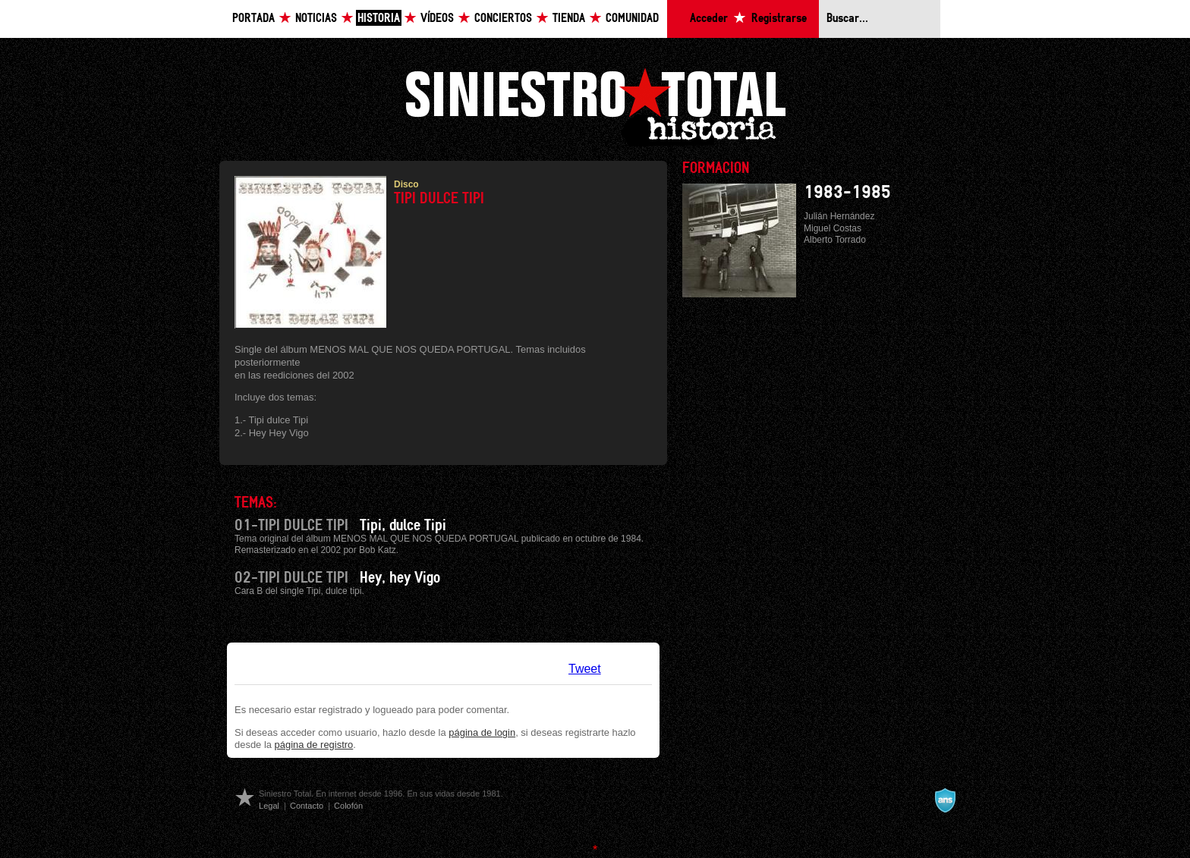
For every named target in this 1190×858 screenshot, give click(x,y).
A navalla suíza (944, 800)
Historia (378, 18)
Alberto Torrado (835, 239)
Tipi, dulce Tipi (403, 526)
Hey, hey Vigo (400, 578)
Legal (269, 805)
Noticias (316, 18)
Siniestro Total (595, 105)
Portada (253, 18)
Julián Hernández (839, 216)
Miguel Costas (832, 228)
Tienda (568, 18)
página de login (482, 732)
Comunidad (632, 18)
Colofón (348, 805)
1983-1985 (847, 192)
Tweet (584, 668)
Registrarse (779, 18)
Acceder (709, 18)
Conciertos (503, 18)
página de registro (314, 744)
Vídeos (437, 18)
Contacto (306, 805)
